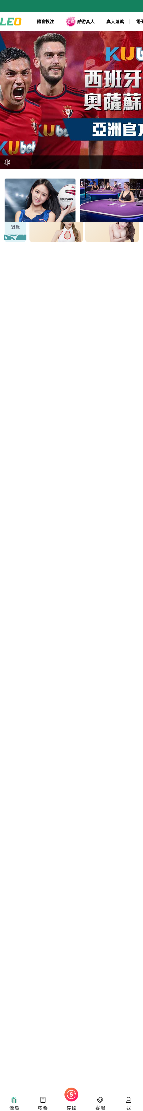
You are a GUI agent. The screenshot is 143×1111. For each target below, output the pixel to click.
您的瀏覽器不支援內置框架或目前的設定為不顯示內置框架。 (71, 555)
